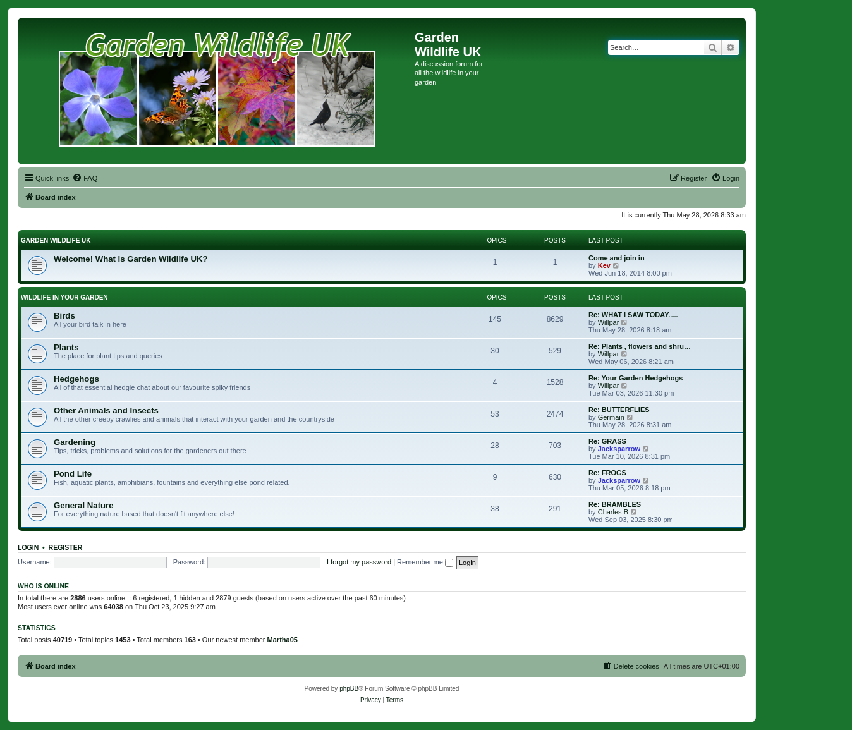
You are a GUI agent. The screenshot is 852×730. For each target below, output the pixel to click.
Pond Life (73, 473)
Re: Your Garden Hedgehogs (635, 378)
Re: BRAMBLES (614, 504)
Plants (66, 347)
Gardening (74, 442)
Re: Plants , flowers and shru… (639, 346)
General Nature (84, 505)
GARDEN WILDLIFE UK (56, 240)
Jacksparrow (619, 449)
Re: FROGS (607, 473)
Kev (604, 265)
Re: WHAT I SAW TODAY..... (633, 315)
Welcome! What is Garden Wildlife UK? (131, 259)
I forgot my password (359, 562)
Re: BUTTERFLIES (619, 409)
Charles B (613, 512)
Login (28, 547)
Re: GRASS (607, 441)
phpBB (348, 688)
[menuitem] (84, 178)
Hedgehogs (76, 379)
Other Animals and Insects (106, 410)
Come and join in (616, 258)
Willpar (608, 322)
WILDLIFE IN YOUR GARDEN (64, 297)
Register (66, 547)
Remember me (425, 562)
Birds (64, 315)
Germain (611, 417)
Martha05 (282, 639)
